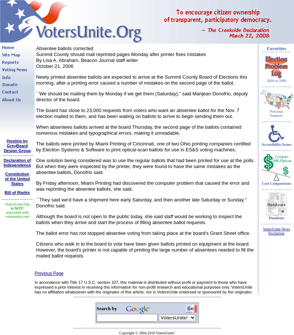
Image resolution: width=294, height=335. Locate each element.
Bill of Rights (17, 192)
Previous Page (49, 273)
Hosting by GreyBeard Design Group (17, 146)
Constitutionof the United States (17, 179)
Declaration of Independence (17, 162)
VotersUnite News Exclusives (276, 231)
